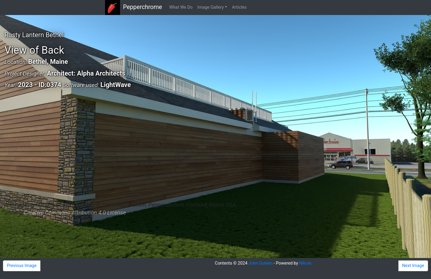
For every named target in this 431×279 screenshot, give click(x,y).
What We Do (180, 7)
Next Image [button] (413, 265)
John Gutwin (260, 263)
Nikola (305, 263)
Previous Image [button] (22, 265)
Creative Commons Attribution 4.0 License (75, 212)
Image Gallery (211, 7)
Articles (239, 7)
